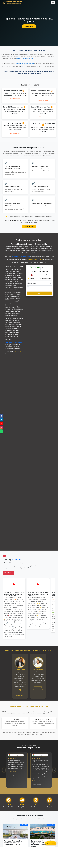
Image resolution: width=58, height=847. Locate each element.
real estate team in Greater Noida (20, 256)
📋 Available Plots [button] (43, 271)
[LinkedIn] (1, 419)
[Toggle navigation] (53, 2)
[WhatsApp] (1, 431)
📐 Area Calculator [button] (33, 278)
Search (39, 293)
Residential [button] (35, 267)
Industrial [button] (33, 271)
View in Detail (20, 695)
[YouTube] (1, 423)
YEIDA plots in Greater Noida (13, 342)
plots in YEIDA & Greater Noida (24, 59)
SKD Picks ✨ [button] (35, 275)
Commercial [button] (45, 267)
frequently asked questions (35, 260)
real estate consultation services (24, 63)
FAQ (22, 66)
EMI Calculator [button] (45, 275)
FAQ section (18, 351)
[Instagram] (1, 427)
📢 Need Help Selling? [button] (45, 278)
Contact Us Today (29, 226)
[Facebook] (1, 416)
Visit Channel (8, 573)
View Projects (29, 26)
